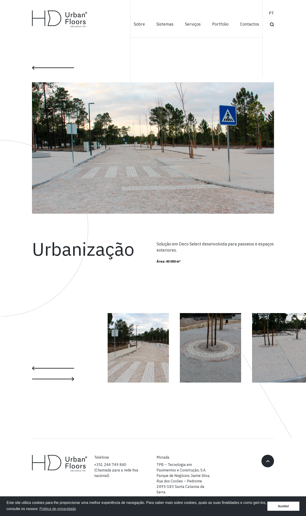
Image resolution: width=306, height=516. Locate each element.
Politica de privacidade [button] (58, 509)
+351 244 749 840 (110, 465)
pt (271, 13)
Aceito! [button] (283, 506)
